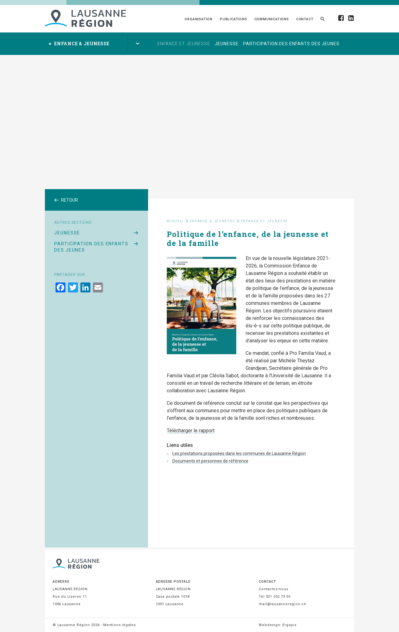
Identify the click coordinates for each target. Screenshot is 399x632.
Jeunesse (226, 43)
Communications (271, 19)
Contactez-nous (273, 589)
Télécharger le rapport (190, 431)
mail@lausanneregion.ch (282, 604)
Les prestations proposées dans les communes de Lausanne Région (239, 453)
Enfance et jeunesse (183, 43)
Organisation (199, 19)
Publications (233, 19)
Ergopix (289, 625)
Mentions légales (119, 625)
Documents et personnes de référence (210, 460)
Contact (305, 19)
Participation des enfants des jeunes (291, 43)
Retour (66, 200)
